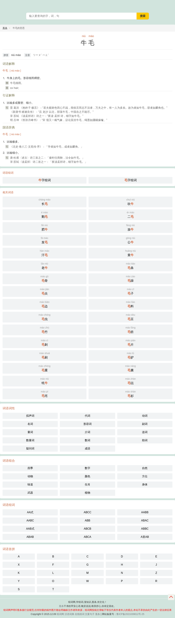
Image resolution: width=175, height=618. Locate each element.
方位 (144, 476)
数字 (87, 468)
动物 (30, 476)
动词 (144, 415)
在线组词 (79, 614)
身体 (144, 484)
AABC (30, 520)
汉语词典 (69, 614)
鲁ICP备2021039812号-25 (130, 614)
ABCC (87, 512)
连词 (144, 432)
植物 (87, 492)
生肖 (87, 484)
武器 (30, 492)
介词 (87, 432)
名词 (30, 423)
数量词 (30, 440)
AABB (145, 512)
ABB (87, 520)
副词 (144, 423)
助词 (144, 440)
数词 (87, 440)
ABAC (145, 520)
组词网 (60, 614)
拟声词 (30, 415)
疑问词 (30, 448)
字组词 (44, 180)
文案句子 (90, 614)
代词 (87, 415)
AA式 (30, 512)
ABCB (87, 528)
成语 (87, 448)
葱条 (170, 5)
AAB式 (30, 528)
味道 (30, 484)
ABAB (30, 536)
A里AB (145, 536)
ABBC (145, 528)
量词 (30, 432)
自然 (144, 468)
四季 (30, 468)
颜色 (87, 476)
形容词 (87, 423)
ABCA (87, 536)
